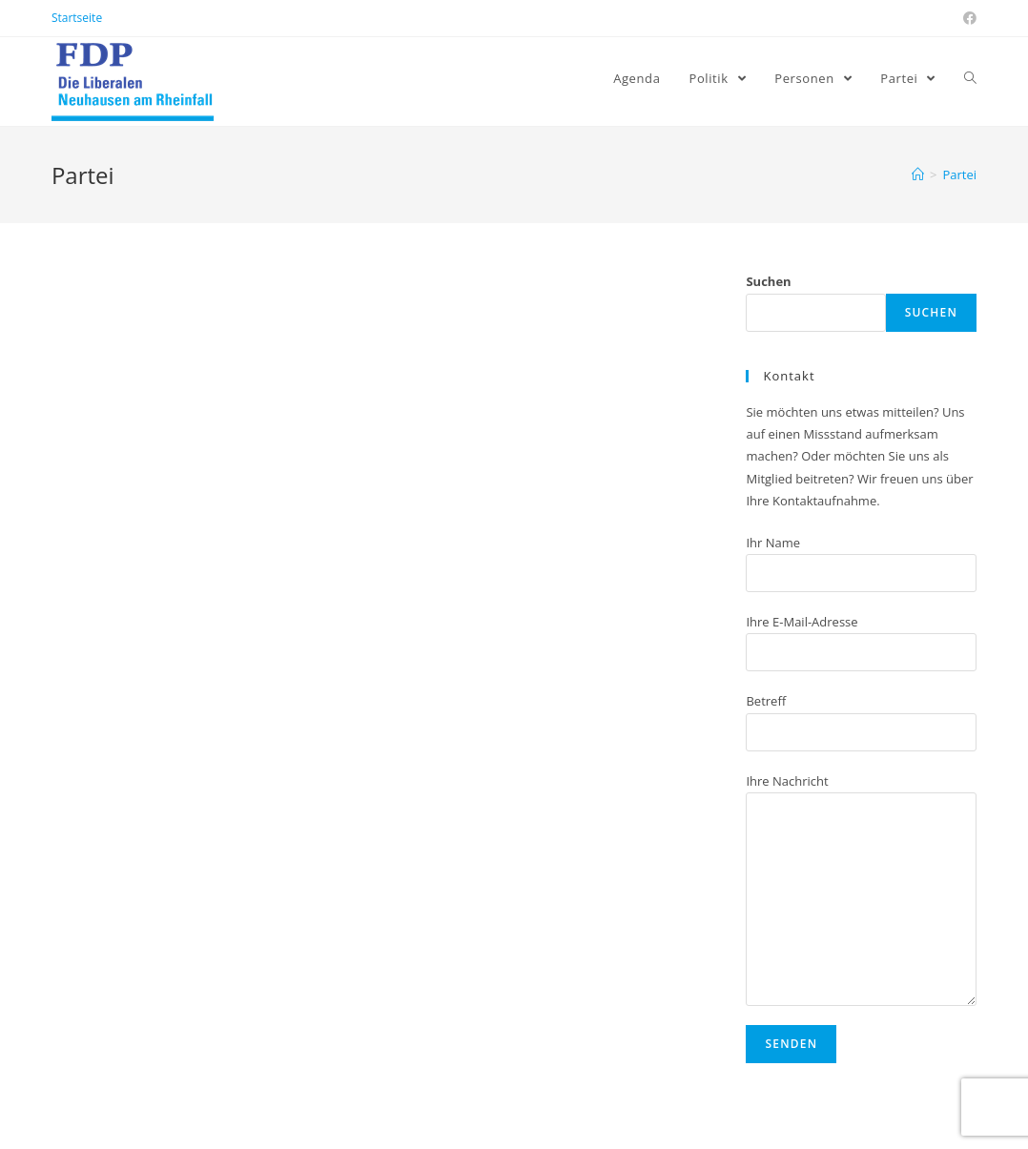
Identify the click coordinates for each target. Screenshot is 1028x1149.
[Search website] (970, 78)
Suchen (768, 281)
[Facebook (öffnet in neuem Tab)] (967, 18)
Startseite (76, 18)
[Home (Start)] (918, 174)
